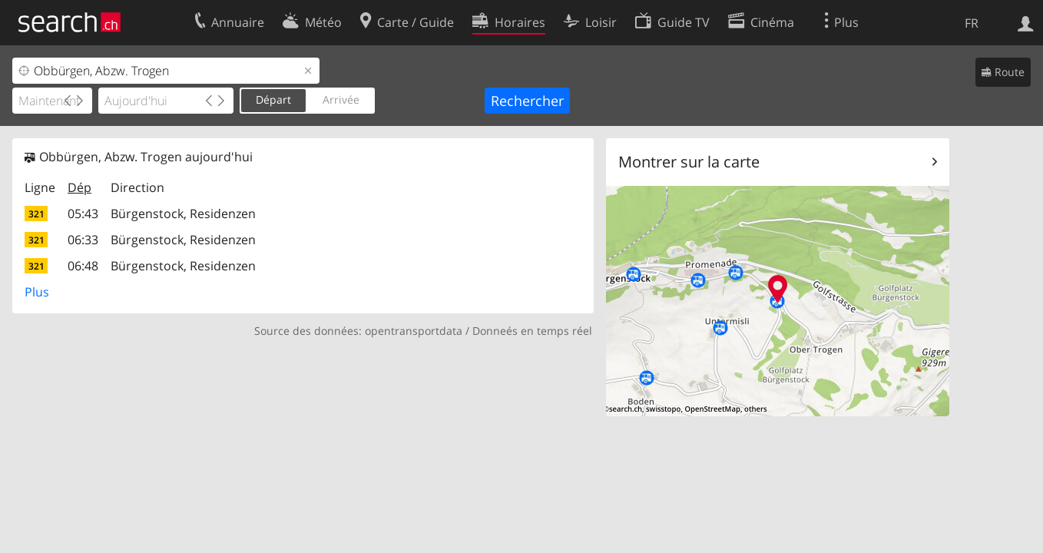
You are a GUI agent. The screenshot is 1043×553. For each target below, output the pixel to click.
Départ (273, 99)
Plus (37, 291)
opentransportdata (413, 330)
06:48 (83, 265)
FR (971, 23)
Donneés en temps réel (532, 330)
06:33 (83, 239)
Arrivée (341, 99)
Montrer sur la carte (689, 161)
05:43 (83, 213)
